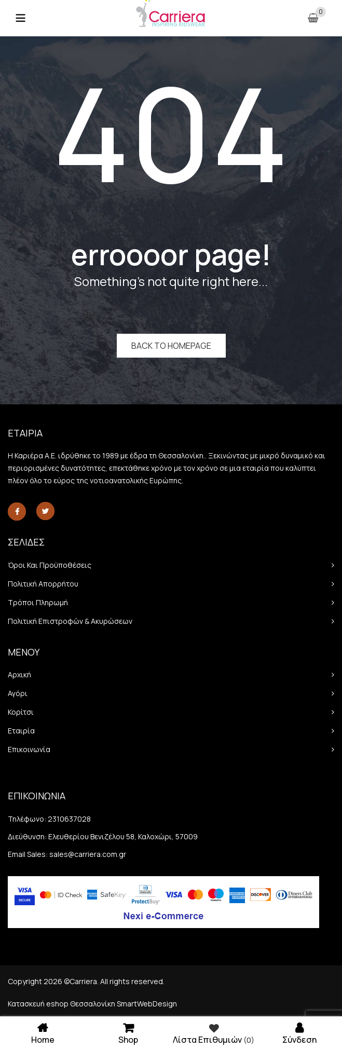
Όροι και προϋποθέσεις (49, 565)
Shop (128, 1032)
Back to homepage (171, 345)
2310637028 (69, 819)
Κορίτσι (21, 712)
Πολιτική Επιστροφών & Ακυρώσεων (70, 621)
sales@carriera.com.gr (87, 854)
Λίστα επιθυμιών (213, 1033)
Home (43, 1032)
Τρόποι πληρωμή (38, 602)
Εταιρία (21, 730)
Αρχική (19, 674)
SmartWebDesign (147, 1004)
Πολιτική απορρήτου (43, 584)
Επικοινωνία (29, 749)
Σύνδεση (299, 1032)
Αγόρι (18, 693)
